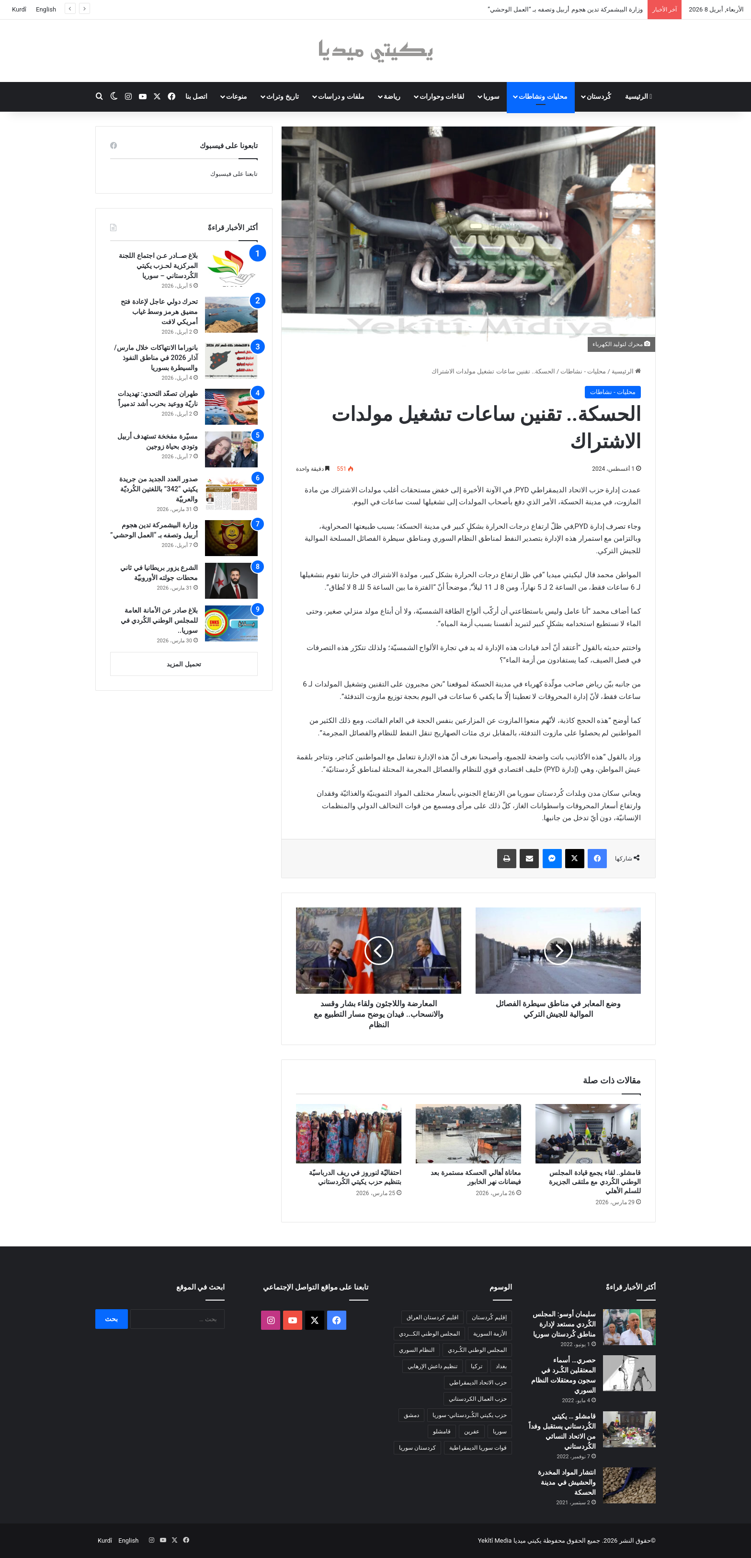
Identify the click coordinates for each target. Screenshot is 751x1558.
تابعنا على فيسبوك (234, 173)
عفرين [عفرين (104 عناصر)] (471, 1431)
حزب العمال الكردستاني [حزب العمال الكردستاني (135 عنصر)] (478, 1398)
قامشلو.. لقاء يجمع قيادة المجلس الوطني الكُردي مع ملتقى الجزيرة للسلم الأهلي (595, 1182)
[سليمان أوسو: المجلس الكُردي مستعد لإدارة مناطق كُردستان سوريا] (629, 1327)
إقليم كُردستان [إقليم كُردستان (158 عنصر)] (489, 1317)
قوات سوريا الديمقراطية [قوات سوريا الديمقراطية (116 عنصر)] (478, 1447)
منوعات (236, 96)
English (46, 9)
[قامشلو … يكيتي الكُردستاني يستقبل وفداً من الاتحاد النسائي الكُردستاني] (629, 1429)
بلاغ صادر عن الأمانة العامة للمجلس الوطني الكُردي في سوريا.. (159, 620)
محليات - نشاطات (583, 371)
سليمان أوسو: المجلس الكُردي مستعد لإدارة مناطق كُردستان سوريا (564, 1324)
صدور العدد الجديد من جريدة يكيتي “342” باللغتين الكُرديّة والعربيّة (158, 489)
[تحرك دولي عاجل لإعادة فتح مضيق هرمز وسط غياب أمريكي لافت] (231, 315)
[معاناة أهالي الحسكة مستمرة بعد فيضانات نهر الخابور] (468, 1133)
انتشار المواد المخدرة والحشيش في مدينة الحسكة (567, 1482)
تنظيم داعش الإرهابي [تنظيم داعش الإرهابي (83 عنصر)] (432, 1366)
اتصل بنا (196, 96)
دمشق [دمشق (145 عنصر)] (411, 1415)
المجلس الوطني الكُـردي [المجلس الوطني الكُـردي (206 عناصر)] (477, 1350)
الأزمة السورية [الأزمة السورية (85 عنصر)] (490, 1333)
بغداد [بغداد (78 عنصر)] (501, 1366)
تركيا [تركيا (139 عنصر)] (476, 1366)
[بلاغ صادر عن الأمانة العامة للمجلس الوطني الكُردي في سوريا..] (231, 623)
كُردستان (599, 96)
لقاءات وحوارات (442, 96)
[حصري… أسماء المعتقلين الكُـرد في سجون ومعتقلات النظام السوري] (629, 1373)
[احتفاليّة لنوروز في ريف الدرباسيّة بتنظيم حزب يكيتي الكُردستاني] (348, 1133)
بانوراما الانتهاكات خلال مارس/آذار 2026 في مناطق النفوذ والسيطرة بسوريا (156, 358)
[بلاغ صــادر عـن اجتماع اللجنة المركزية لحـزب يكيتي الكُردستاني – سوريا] (231, 269)
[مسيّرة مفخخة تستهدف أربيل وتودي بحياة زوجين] (231, 449)
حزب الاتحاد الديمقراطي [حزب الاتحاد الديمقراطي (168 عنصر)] (478, 1382)
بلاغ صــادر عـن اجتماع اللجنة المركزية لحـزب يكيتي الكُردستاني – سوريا (158, 265)
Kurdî (19, 9)
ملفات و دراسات (341, 96)
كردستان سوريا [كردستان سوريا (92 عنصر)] (417, 1447)
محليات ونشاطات (543, 96)
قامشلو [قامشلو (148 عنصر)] (442, 1431)
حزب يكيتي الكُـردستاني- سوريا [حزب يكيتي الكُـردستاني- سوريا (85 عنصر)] (469, 1415)
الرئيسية (638, 96)
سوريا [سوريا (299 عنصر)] (500, 1431)
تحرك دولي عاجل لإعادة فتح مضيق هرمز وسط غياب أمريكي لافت (159, 312)
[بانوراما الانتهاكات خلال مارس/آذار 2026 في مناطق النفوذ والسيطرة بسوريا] (231, 361)
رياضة (392, 96)
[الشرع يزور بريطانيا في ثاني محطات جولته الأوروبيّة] (231, 581)
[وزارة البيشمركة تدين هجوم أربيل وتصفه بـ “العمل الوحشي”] (231, 538)
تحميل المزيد (184, 664)
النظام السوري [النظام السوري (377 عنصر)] (416, 1350)
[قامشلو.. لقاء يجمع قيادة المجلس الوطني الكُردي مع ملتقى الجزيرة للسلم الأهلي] (588, 1133)
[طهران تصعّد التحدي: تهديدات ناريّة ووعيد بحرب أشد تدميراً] (231, 407)
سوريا (491, 96)
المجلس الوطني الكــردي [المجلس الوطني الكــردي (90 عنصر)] (429, 1333)
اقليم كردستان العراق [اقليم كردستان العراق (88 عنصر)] (432, 1317)
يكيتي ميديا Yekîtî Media (510, 1540)
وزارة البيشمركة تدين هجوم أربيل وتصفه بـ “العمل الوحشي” (565, 9)
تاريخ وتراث (282, 96)
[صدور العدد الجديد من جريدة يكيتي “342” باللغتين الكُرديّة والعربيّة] (231, 492)
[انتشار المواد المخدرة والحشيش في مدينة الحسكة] (629, 1485)
